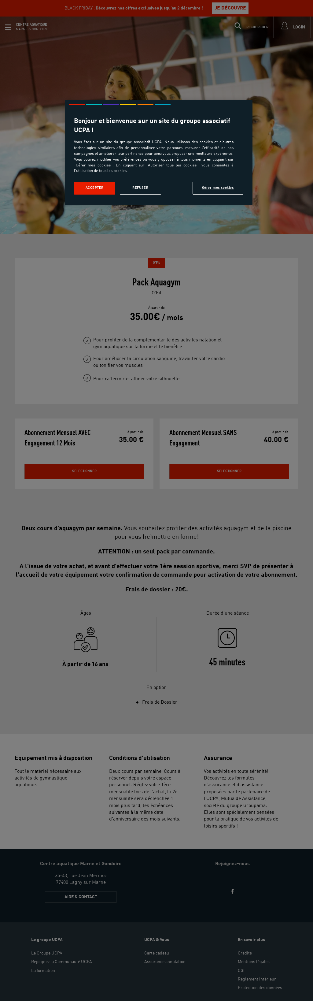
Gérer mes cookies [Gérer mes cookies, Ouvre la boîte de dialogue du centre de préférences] (218, 188)
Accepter (95, 188)
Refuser (140, 188)
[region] (158, 152)
